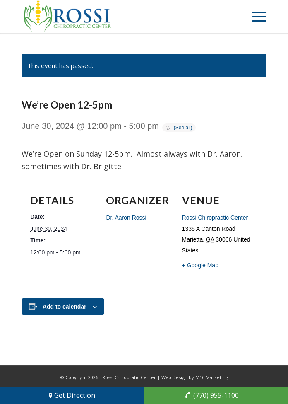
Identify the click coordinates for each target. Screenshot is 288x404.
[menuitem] (255, 16)
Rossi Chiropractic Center (215, 217)
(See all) (183, 128)
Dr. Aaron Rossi (126, 217)
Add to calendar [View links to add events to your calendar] (64, 306)
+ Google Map (200, 265)
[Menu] (255, 16)
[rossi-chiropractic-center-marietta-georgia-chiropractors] (119, 16)
